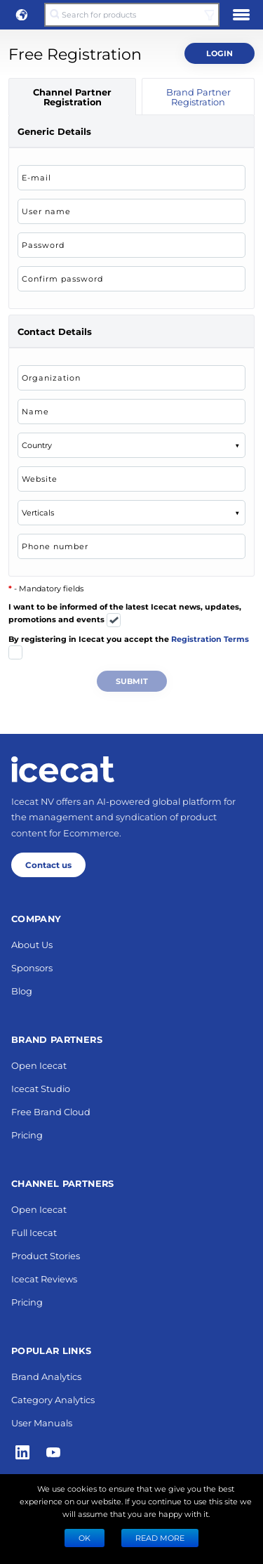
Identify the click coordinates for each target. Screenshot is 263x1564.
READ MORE (159, 1538)
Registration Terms (210, 639)
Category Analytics (53, 1399)
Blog (21, 990)
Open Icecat (39, 1065)
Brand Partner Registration (198, 96)
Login (219, 53)
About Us (32, 944)
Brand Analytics (46, 1376)
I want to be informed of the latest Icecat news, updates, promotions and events (124, 615)
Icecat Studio (40, 1088)
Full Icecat (34, 1232)
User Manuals (41, 1422)
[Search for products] (131, 14)
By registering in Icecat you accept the (128, 647)
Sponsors (32, 967)
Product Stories (45, 1255)
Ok (84, 1538)
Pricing (27, 1134)
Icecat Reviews (44, 1278)
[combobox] (28, 445)
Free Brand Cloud (50, 1111)
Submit (132, 681)
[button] (21, 14)
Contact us (48, 864)
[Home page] (62, 769)
